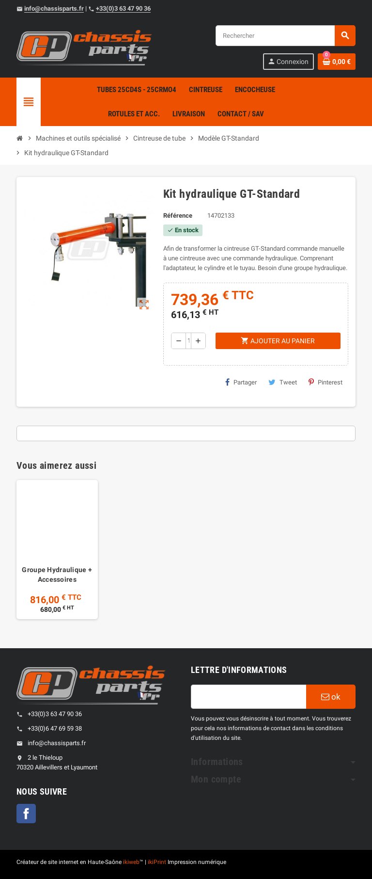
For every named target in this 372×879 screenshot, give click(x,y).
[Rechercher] (285, 35)
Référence (177, 215)
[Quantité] (188, 341)
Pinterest (325, 382)
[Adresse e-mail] (248, 697)
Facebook (26, 813)
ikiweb (131, 862)
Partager (241, 382)
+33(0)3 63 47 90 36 (123, 8)
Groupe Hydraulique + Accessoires (57, 574)
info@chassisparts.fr (54, 8)
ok (331, 697)
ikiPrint (157, 862)
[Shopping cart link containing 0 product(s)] (337, 61)
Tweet (282, 382)
